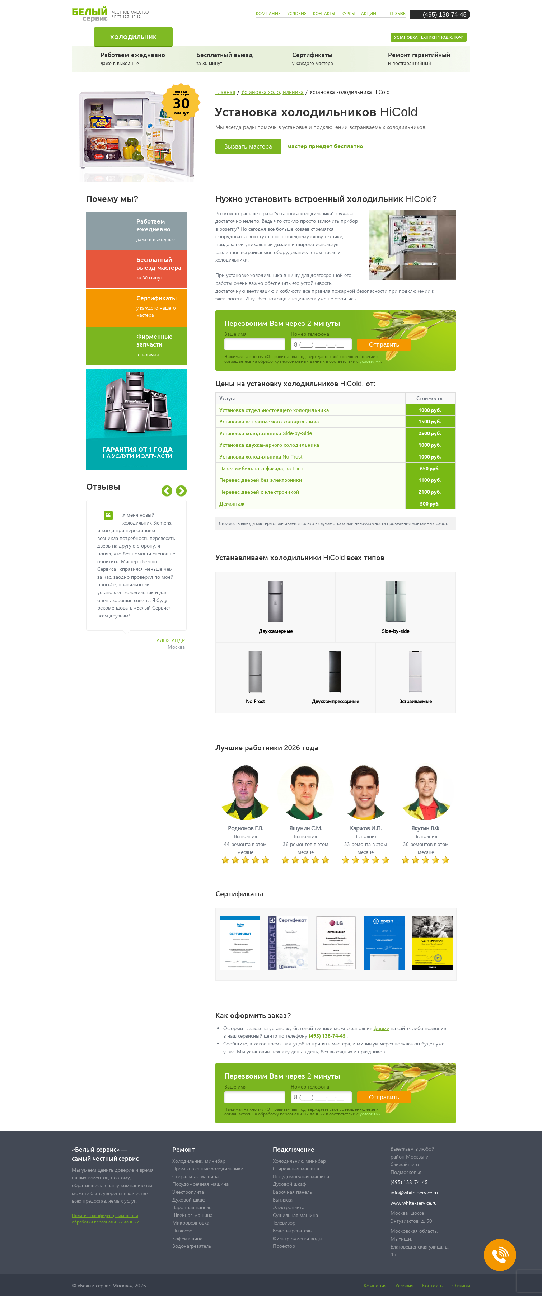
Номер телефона (310, 333)
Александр (170, 640)
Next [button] (181, 491)
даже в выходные (134, 58)
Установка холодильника (272, 91)
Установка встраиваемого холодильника (269, 421)
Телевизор (284, 1222)
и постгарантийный (421, 58)
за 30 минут (229, 58)
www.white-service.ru (414, 1202)
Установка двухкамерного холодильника (269, 444)
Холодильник (133, 37)
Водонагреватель (191, 1245)
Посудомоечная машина (329, 37)
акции (368, 13)
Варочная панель (191, 1207)
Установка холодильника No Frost (260, 456)
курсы (348, 13)
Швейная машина (192, 1215)
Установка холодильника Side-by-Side (265, 433)
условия (297, 13)
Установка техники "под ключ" (428, 37)
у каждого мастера (325, 58)
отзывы (398, 13)
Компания (375, 1285)
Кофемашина (187, 1238)
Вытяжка (283, 1199)
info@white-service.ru (414, 1192)
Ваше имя (235, 333)
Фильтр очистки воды (297, 1238)
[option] (141, 579)
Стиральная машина (222, 37)
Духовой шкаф (189, 1199)
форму (381, 1028)
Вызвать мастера (248, 146)
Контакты (433, 1285)
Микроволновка (190, 1222)
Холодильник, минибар (198, 1160)
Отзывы (461, 1285)
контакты (324, 13)
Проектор (284, 1245)
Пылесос (182, 1230)
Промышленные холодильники (207, 1168)
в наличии (161, 344)
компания (268, 13)
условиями (370, 361)
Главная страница (88, 36)
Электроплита (188, 1191)
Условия (404, 1285)
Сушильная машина (295, 1215)
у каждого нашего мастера (161, 306)
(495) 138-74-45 (445, 14)
